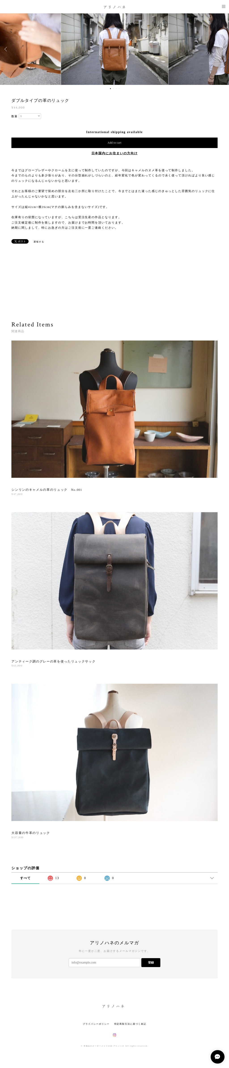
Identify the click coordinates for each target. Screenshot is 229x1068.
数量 (14, 116)
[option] (114, 49)
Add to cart (114, 142)
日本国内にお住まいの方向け (114, 153)
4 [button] (119, 88)
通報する (39, 241)
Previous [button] (6, 49)
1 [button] (110, 88)
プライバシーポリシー (96, 1024)
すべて (25, 878)
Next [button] (222, 49)
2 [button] (113, 88)
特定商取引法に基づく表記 (130, 1024)
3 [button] (116, 88)
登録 (151, 962)
